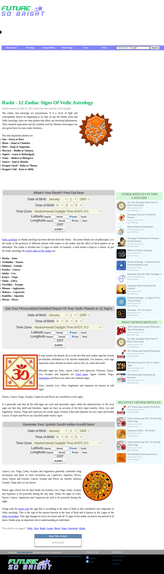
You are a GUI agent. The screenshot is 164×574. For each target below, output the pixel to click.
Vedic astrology (10, 239)
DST (60, 224)
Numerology (67, 48)
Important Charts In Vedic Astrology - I (144, 274)
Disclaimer (116, 564)
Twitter (90, 562)
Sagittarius (44, 378)
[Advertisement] (124, 23)
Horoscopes (11, 48)
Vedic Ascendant (10, 516)
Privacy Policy (117, 560)
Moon (57, 528)
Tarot (85, 48)
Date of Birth (37, 199)
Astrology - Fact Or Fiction (139, 310)
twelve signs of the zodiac (38, 251)
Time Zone (24, 211)
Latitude (37, 216)
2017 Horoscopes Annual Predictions (143, 351)
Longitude (38, 220)
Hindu (82, 528)
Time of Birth (44, 205)
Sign (36, 528)
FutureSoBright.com (24, 552)
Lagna (50, 528)
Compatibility (48, 48)
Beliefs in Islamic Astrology (139, 250)
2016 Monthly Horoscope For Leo (142, 454)
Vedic (30, 528)
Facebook (91, 558)
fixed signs (82, 374)
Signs (64, 528)
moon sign (23, 508)
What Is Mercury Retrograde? (140, 227)
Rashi (42, 528)
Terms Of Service (118, 556)
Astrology (30, 48)
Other (104, 48)
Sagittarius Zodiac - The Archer (141, 430)
